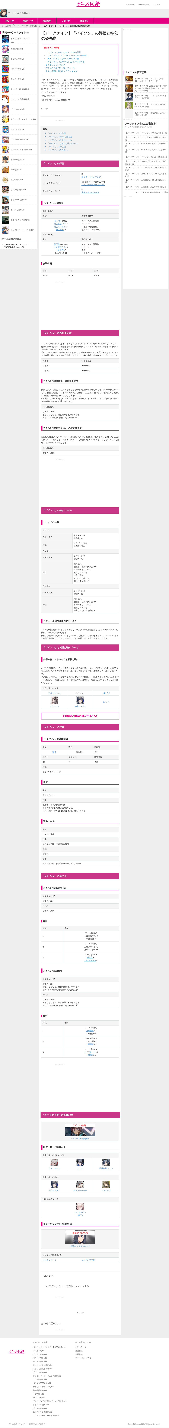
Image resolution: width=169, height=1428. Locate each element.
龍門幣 (57, 221)
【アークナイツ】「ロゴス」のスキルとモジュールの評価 (150, 97)
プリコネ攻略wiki (40, 1372)
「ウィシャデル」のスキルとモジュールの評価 (66, 55)
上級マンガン (90, 960)
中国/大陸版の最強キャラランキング (61, 71)
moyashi (51, 96)
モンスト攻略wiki (40, 1361)
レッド (106, 702)
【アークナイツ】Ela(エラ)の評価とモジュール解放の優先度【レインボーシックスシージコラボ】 (150, 88)
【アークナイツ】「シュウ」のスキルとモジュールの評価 (150, 105)
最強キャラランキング (55, 65)
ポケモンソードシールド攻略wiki (46, 1415)
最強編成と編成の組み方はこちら (80, 716)
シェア (44, 109)
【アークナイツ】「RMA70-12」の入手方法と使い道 (145, 145)
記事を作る (130, 4)
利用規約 (79, 1354)
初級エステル (60, 227)
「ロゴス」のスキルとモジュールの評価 (63, 52)
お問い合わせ (80, 1347)
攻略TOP (9, 21)
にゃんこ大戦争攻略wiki (42, 1369)
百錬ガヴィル (54, 693)
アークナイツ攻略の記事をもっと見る (152, 192)
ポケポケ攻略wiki (40, 1379)
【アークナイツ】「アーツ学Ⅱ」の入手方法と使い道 (146, 157)
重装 (54, 752)
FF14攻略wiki (38, 1394)
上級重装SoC (59, 247)
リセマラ (65, 21)
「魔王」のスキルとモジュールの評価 (62, 58)
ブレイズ (106, 693)
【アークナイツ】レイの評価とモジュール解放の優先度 (150, 114)
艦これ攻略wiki (39, 1397)
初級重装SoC (59, 224)
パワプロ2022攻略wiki (42, 1383)
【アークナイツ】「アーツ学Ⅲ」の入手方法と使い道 (145, 138)
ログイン (156, 4)
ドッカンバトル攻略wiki (42, 1365)
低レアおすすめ (88, 1260)
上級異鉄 (90, 1031)
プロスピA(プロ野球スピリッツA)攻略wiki (49, 1401)
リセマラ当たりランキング (93, 184)
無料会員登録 (143, 4)
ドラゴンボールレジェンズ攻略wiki (47, 1376)
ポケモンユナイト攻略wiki (43, 1387)
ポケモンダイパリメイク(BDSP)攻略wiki (49, 1347)
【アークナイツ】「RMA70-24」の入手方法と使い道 (145, 151)
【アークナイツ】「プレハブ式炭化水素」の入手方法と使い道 (145, 162)
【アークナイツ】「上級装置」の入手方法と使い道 (145, 187)
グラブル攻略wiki (40, 1354)
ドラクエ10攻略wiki (41, 1405)
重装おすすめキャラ (90, 192)
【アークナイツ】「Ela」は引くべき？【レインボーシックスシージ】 (150, 80)
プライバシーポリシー (84, 1358)
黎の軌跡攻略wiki (40, 1390)
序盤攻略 (84, 21)
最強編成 (47, 21)
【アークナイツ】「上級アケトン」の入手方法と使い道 (145, 175)
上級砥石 (60, 250)
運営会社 (79, 1351)
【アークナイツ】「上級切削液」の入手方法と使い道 (145, 181)
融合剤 (90, 957)
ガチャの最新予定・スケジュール (60, 68)
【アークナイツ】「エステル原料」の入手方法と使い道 (145, 169)
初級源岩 (60, 229)
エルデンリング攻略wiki (42, 1412)
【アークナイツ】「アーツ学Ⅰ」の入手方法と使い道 (146, 133)
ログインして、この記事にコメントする (67, 1286)
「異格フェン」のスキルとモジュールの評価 (65, 62)
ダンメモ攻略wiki (40, 1408)
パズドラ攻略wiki (40, 1358)
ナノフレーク (90, 1052)
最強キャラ (28, 21)
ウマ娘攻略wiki (39, 1351)
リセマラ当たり (49, 1260)
